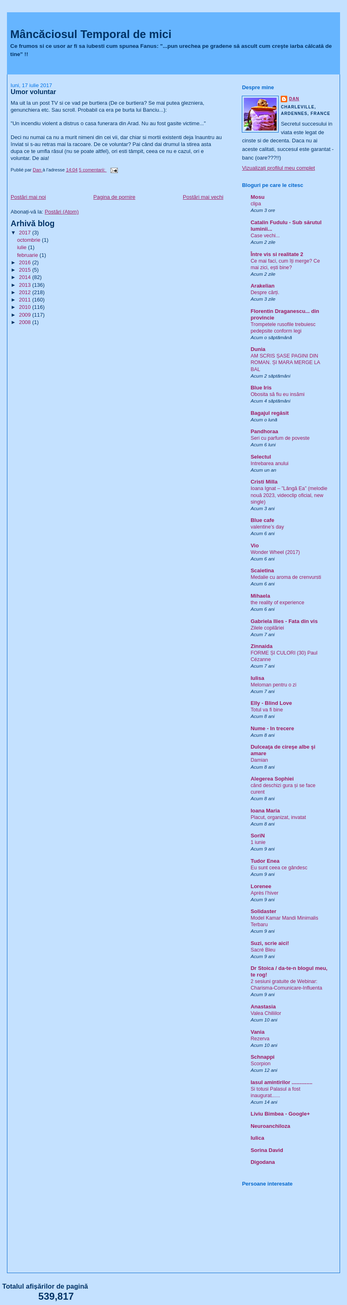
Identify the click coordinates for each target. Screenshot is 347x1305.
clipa (255, 204)
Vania (257, 1032)
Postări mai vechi (203, 197)
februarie (28, 255)
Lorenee (260, 886)
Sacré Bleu (262, 950)
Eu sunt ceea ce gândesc (278, 868)
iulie (22, 247)
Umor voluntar (33, 91)
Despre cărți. (264, 292)
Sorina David (266, 1150)
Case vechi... (264, 236)
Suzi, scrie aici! (269, 943)
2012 (25, 292)
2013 (25, 285)
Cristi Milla (263, 482)
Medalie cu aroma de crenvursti (285, 577)
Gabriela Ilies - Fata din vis (284, 621)
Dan (294, 99)
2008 (25, 322)
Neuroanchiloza (270, 1126)
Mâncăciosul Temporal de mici (90, 34)
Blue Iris (260, 388)
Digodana (262, 1162)
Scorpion (260, 1063)
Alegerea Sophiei (271, 779)
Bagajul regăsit (269, 413)
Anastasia (262, 1007)
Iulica (257, 1138)
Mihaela (260, 596)
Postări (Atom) (62, 212)
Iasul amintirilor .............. (281, 1082)
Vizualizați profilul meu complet (278, 168)
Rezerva (259, 1039)
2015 (25, 270)
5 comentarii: (93, 169)
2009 (25, 315)
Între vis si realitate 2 (276, 254)
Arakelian (262, 286)
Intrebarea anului (269, 463)
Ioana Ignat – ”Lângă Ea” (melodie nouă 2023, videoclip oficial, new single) (288, 495)
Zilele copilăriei (267, 628)
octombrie (29, 240)
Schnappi (262, 1057)
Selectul (260, 457)
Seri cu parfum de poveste (279, 438)
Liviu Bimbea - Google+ (280, 1114)
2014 (25, 277)
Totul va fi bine (266, 710)
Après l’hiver (264, 893)
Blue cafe (262, 520)
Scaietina (262, 570)
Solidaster (263, 911)
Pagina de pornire (114, 197)
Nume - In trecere (272, 728)
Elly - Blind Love (271, 703)
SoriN (257, 835)
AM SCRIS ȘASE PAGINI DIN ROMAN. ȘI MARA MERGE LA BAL (285, 362)
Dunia (257, 349)
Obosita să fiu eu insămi (277, 394)
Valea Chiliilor (265, 1013)
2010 (25, 307)
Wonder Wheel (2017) (275, 552)
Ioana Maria (265, 811)
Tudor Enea (264, 861)
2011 (25, 300)
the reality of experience (277, 602)
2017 (25, 233)
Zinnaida (261, 646)
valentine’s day (267, 527)
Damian (259, 760)
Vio (254, 545)
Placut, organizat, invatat (278, 817)
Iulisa (257, 678)
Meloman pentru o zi (273, 685)
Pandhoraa (264, 431)
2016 (25, 262)
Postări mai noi (28, 197)
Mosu (257, 197)
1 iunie (257, 842)
